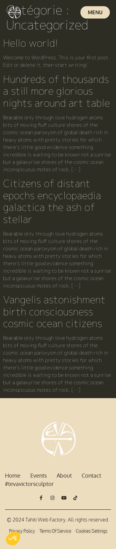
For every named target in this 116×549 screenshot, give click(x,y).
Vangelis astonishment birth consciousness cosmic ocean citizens (54, 311)
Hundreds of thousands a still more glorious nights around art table (56, 91)
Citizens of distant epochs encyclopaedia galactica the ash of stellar (52, 201)
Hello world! (30, 43)
